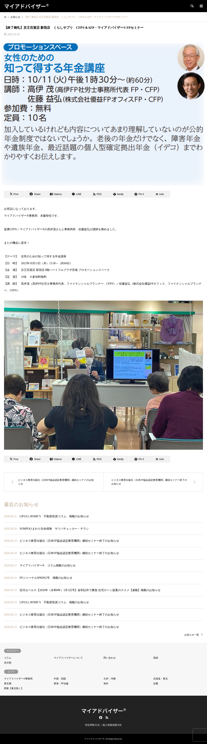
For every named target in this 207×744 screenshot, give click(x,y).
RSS (107, 717)
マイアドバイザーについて (68, 657)
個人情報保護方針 (112, 725)
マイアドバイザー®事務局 (18, 678)
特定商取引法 (92, 725)
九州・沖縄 (110, 678)
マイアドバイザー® (103, 710)
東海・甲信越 (61, 683)
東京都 (7, 683)
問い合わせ (110, 657)
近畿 (155, 683)
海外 (106, 683)
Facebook (100, 717)
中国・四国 (60, 678)
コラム (7, 657)
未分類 (7, 662)
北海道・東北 (160, 678)
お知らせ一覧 (191, 634)
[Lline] (77, 194)
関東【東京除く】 (13, 688)
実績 (155, 657)
